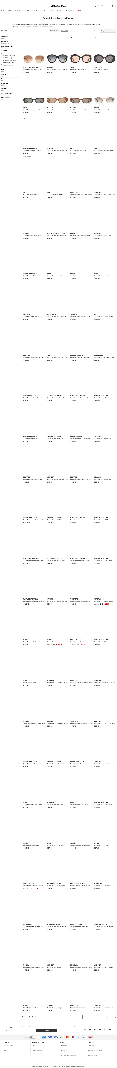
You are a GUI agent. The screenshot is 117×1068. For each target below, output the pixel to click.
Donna (3, 6)
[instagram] (105, 1029)
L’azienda (6, 1047)
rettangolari (27, 24)
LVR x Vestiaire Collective (67, 1053)
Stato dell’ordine (37, 1053)
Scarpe (37, 10)
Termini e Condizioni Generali (96, 1050)
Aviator (14, 24)
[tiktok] (85, 1029)
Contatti (34, 1045)
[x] (80, 1029)
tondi (22, 24)
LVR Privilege (63, 1045)
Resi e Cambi (91, 1045)
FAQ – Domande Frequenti (39, 1047)
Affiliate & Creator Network (68, 1055)
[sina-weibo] (94, 1029)
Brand (10, 10)
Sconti (82, 10)
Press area (7, 1053)
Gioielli (54, 10)
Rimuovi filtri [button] (64, 30)
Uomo (10, 6)
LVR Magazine (33, 6)
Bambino (17, 6)
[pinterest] (110, 1029)
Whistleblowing (92, 1055)
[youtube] (89, 1029)
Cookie (90, 1047)
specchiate (50, 26)
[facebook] (75, 1029)
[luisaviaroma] (58, 6)
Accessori (45, 10)
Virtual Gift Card (65, 1047)
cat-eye (18, 24)
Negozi (42, 6)
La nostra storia (8, 1045)
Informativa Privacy (93, 1053)
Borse (30, 10)
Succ (114, 1017)
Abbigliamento (20, 10)
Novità (3, 10)
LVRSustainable (72, 10)
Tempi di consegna (37, 1050)
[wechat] (100, 1029)
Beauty (61, 10)
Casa (24, 6)
